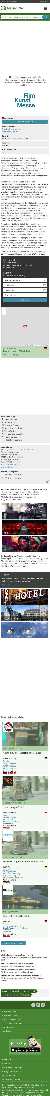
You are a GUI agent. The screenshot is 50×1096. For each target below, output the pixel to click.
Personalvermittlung (11, 873)
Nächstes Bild (47, 734)
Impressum (6, 1064)
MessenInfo (12, 7)
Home (4, 991)
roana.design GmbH (13, 807)
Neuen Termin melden (25, 122)
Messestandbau (9, 817)
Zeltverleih (7, 931)
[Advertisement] (24, 46)
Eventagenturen (9, 872)
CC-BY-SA (46, 345)
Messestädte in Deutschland (12, 1019)
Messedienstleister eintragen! (13, 943)
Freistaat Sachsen (11, 995)
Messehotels (6, 1031)
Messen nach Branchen (10, 1011)
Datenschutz (6, 1060)
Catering (6, 761)
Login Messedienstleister (11, 1079)
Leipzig (26, 995)
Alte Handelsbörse (10, 348)
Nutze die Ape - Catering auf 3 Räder (22, 752)
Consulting (7, 870)
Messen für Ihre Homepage (12, 1068)
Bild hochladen (8, 585)
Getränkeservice (9, 763)
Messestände (8, 819)
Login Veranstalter (8, 1075)
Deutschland (29, 991)
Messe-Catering (9, 765)
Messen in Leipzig (10, 355)
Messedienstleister (9, 1027)
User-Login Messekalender (11, 1072)
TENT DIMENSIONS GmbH (16, 915)
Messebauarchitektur (11, 821)
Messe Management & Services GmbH (23, 861)
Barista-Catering (9, 768)
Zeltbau (6, 924)
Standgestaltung (9, 875)
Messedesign (8, 823)
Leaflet (25, 345)
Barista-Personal (9, 767)
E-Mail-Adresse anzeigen (12, 129)
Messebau (7, 815)
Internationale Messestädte (12, 1023)
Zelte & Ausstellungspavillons (15, 928)
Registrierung (12, 2)
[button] (25, 326)
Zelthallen (7, 930)
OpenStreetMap (35, 345)
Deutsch (44, 2)
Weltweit (15, 991)
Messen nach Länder (9, 1015)
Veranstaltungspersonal (13, 877)
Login (3, 2)
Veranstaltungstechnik (12, 926)
